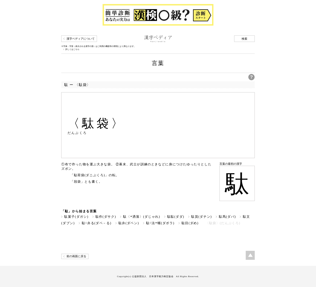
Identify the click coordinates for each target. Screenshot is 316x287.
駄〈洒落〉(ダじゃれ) (141, 216)
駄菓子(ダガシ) (76, 216)
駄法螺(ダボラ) (160, 223)
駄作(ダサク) (106, 216)
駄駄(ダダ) (175, 216)
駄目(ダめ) (190, 223)
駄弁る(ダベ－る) (96, 223)
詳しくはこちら (72, 49)
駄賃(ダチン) (201, 216)
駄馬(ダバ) (227, 216)
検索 (244, 38)
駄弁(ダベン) (128, 223)
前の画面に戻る (76, 256)
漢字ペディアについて (81, 38)
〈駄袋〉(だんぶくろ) (223, 223)
